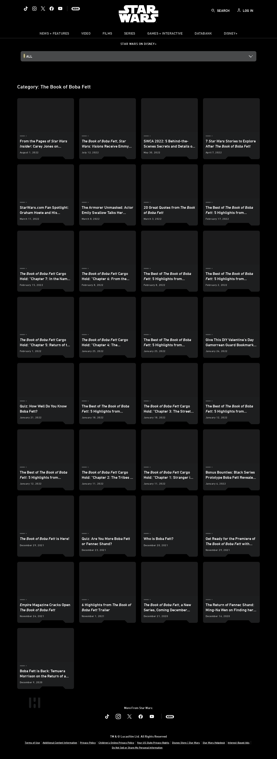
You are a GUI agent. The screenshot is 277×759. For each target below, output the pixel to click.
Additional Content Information (60, 742)
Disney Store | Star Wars (186, 742)
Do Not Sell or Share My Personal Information (137, 747)
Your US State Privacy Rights (153, 742)
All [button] (29, 56)
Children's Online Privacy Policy (116, 742)
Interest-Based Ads (238, 742)
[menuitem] (86, 34)
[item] (54, 34)
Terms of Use (32, 742)
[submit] (213, 10)
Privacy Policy (88, 742)
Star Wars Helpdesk (214, 742)
